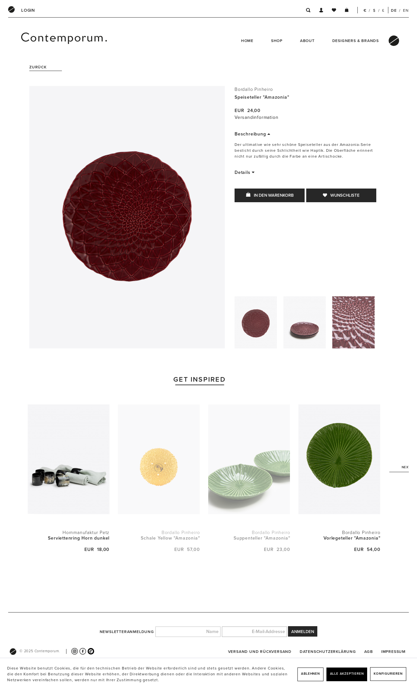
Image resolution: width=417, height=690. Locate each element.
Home (247, 40)
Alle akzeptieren (347, 674)
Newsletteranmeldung (127, 631)
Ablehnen (310, 674)
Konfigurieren (388, 674)
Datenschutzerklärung (328, 651)
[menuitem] (28, 10)
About (307, 40)
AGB (368, 651)
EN (406, 10)
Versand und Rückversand (260, 651)
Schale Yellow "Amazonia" (170, 538)
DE (394, 10)
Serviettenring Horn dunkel (78, 538)
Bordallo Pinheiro (254, 89)
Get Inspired (199, 379)
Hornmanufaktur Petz (86, 532)
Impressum (393, 651)
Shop (276, 40)
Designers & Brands (355, 40)
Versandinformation (256, 117)
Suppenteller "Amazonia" (262, 538)
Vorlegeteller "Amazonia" (352, 538)
